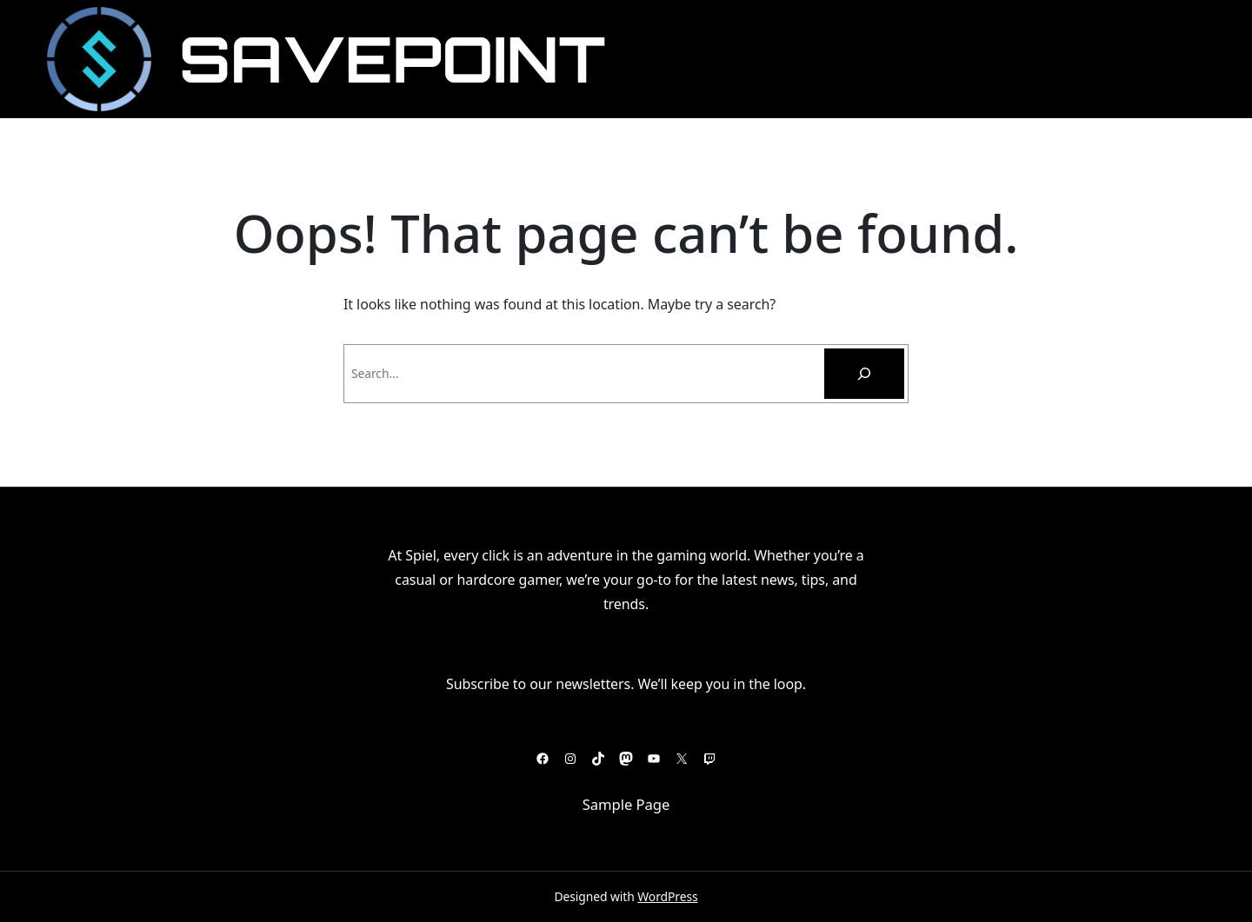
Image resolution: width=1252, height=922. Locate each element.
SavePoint (392, 58)
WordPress (667, 896)
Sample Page (626, 804)
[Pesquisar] (864, 373)
